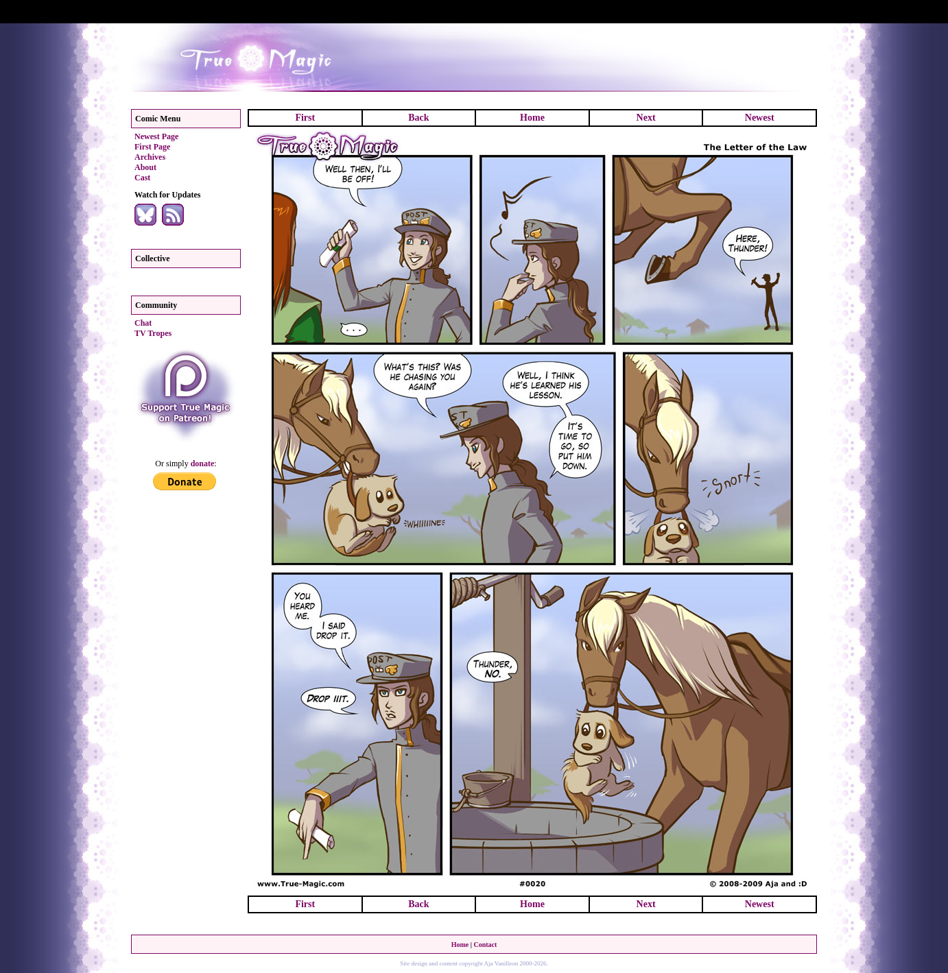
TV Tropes (152, 333)
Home (532, 117)
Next (646, 117)
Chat (143, 323)
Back (418, 117)
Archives (149, 157)
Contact (485, 944)
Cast (142, 177)
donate (203, 463)
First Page (152, 147)
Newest (759, 117)
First (305, 117)
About (145, 167)
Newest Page (156, 136)
